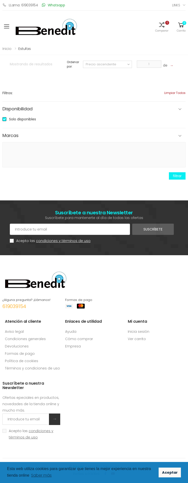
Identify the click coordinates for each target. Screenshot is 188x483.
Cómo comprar (79, 338)
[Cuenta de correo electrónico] (70, 229)
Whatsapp (53, 5)
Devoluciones (17, 346)
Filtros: (7, 93)
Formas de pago (20, 353)
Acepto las (53, 240)
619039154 (14, 306)
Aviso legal (14, 331)
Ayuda (70, 331)
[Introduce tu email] (25, 419)
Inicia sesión (138, 331)
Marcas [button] (10, 135)
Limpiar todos (175, 93)
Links (176, 5)
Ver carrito (137, 338)
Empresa (73, 346)
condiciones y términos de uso (63, 240)
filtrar (177, 175)
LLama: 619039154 (20, 5)
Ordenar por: (73, 64)
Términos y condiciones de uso (32, 368)
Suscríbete (153, 229)
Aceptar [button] (170, 472)
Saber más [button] (41, 475)
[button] (161, 26)
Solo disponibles (22, 119)
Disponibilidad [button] (17, 109)
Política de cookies (21, 360)
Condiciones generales (25, 338)
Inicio (7, 48)
